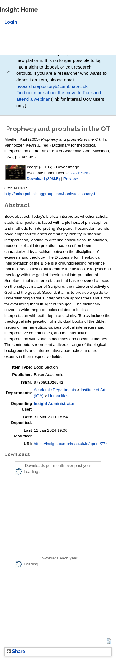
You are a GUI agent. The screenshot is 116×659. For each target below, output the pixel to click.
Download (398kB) (43, 178)
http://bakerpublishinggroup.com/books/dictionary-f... (51, 194)
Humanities (58, 396)
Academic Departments (55, 390)
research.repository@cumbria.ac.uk (52, 86)
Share (16, 651)
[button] (109, 641)
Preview (70, 178)
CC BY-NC (80, 173)
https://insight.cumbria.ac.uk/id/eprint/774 (71, 444)
